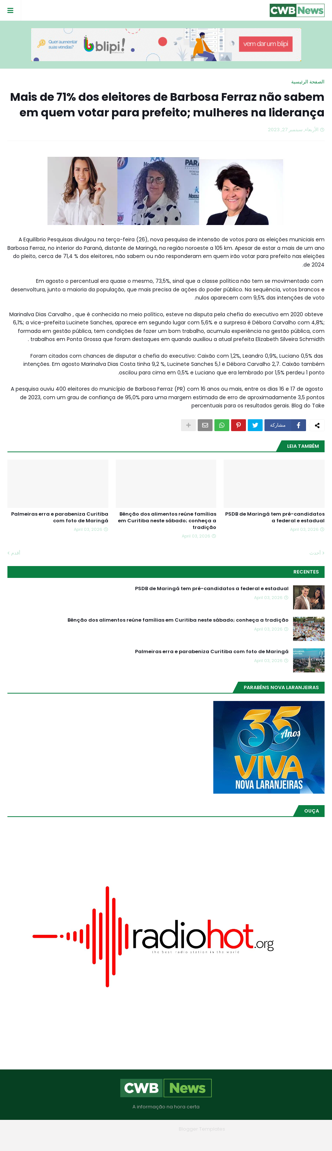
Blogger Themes (155, 1128)
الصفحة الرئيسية (308, 81)
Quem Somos (186, 1139)
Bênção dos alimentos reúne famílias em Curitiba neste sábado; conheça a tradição (167, 521)
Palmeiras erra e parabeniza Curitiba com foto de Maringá (59, 517)
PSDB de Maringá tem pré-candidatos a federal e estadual (275, 517)
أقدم (15, 552)
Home (219, 1139)
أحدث (315, 552)
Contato (151, 1139)
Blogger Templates (202, 1128)
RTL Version (118, 1139)
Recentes (306, 571)
